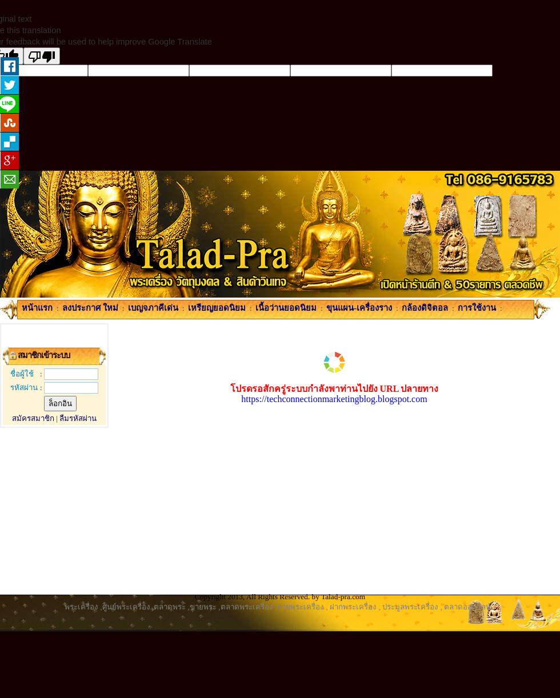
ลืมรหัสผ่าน (78, 418)
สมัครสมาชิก (33, 418)
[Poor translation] (41, 56)
